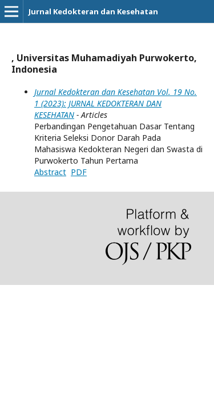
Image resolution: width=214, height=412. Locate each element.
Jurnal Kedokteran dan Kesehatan (93, 11)
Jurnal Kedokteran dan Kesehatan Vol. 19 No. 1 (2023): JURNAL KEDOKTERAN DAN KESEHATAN (115, 103)
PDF (79, 172)
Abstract (50, 172)
